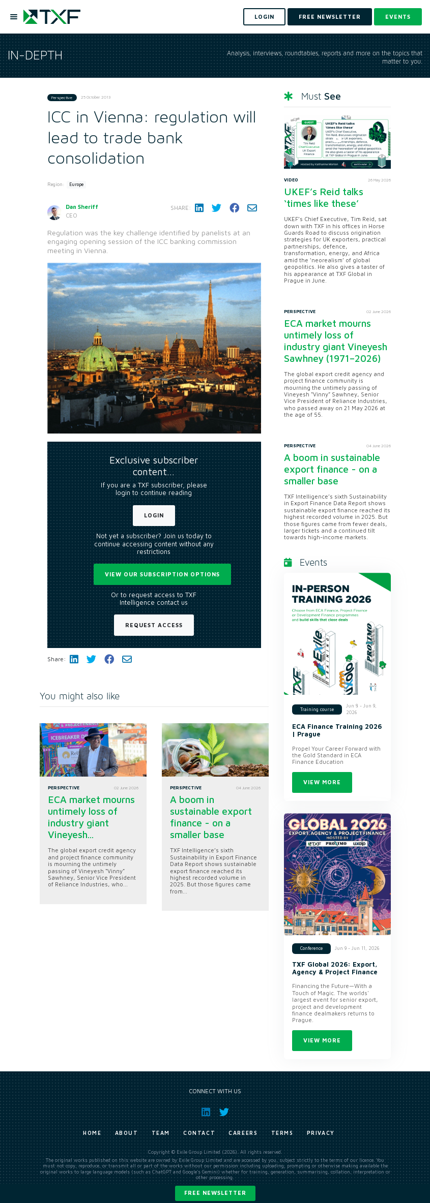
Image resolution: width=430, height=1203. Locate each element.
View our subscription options (162, 574)
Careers (242, 1133)
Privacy (321, 1133)
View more (322, 782)
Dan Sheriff (82, 206)
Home (92, 1133)
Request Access (154, 625)
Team (161, 1133)
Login (154, 515)
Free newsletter (215, 1192)
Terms (282, 1133)
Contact (199, 1133)
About (126, 1133)
